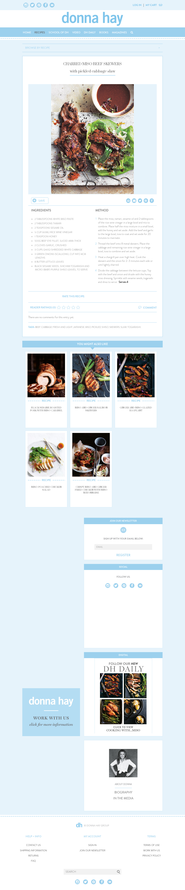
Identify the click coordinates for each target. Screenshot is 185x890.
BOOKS (103, 32)
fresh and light (62, 327)
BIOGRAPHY (123, 792)
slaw (124, 327)
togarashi (134, 327)
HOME (27, 32)
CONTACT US (33, 845)
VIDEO (76, 32)
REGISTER (123, 555)
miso (88, 327)
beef (38, 327)
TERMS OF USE (151, 845)
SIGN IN (92, 845)
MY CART (151, 5)
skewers (114, 327)
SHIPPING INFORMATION (33, 850)
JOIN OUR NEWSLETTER (92, 850)
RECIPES (39, 32)
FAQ (33, 861)
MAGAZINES (119, 32)
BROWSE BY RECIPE (37, 48)
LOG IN (137, 5)
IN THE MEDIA (123, 798)
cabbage (46, 327)
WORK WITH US (151, 850)
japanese (78, 327)
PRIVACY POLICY (151, 855)
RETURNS (33, 855)
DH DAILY (90, 32)
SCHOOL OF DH (59, 32)
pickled (96, 327)
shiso (105, 327)
